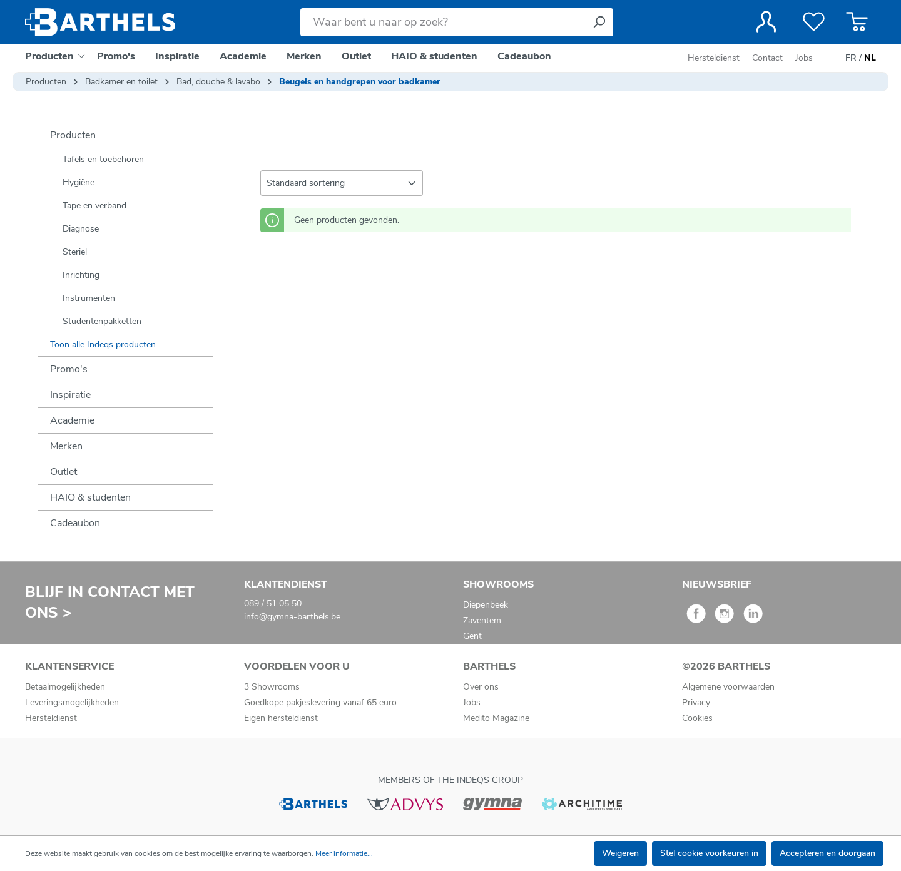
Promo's (69, 369)
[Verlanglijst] (814, 22)
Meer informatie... (344, 853)
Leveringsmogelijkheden (72, 702)
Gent (472, 636)
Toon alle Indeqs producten (103, 344)
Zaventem (482, 620)
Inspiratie (70, 395)
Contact (767, 58)
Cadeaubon (75, 523)
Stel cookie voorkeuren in (709, 853)
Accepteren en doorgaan (827, 853)
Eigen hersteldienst (281, 718)
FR (851, 58)
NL (870, 58)
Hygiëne (78, 182)
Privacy (696, 702)
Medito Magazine (496, 718)
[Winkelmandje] (857, 22)
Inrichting (81, 275)
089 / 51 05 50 (273, 603)
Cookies (697, 718)
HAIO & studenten (90, 497)
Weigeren (620, 853)
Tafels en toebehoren (103, 159)
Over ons (481, 687)
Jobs (804, 58)
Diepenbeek (485, 605)
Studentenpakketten (102, 321)
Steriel (75, 252)
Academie (72, 420)
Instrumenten (89, 298)
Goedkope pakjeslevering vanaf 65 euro (320, 702)
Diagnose (81, 229)
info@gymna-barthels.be (292, 617)
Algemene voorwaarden (728, 687)
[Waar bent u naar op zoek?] (442, 22)
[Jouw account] (766, 22)
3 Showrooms (272, 687)
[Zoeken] (598, 22)
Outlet (63, 472)
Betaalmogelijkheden (65, 687)
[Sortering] (341, 183)
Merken (66, 446)
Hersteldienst (714, 58)
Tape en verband (94, 205)
